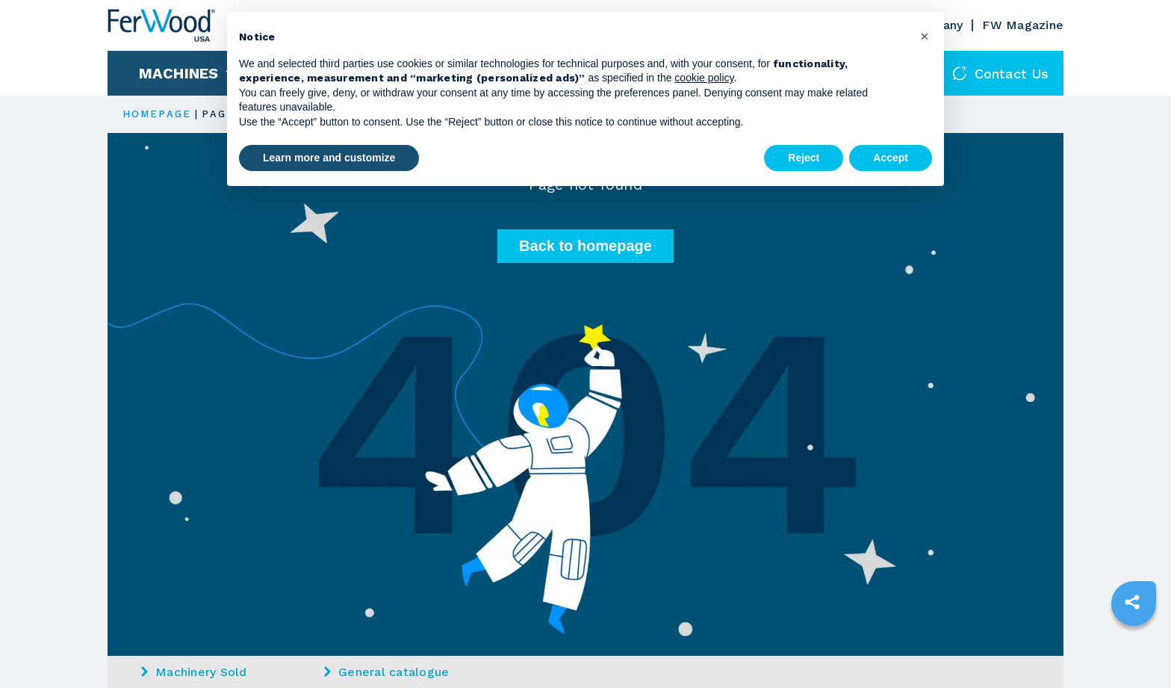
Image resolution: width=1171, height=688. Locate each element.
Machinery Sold (194, 672)
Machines (179, 73)
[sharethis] (1132, 602)
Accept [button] (890, 158)
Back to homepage (585, 246)
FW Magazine (1022, 25)
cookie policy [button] (703, 78)
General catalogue (386, 672)
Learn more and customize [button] (329, 158)
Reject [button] (803, 158)
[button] (925, 36)
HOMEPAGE (156, 114)
